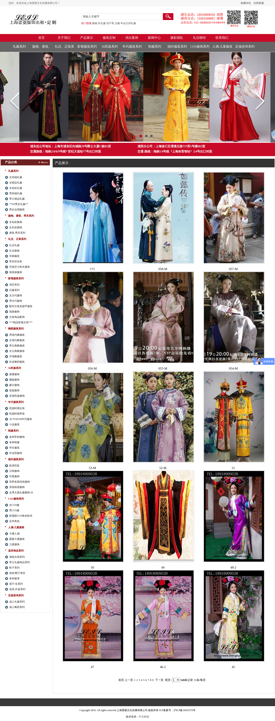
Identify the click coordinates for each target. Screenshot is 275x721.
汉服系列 (14, 290)
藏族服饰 (14, 379)
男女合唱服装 (17, 209)
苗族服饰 (14, 390)
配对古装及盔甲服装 (20, 306)
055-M (163, 368)
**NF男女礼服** (18, 204)
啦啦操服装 (15, 272)
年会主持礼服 (128, 23)
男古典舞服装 (17, 345)
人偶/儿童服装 (222, 46)
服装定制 (109, 37)
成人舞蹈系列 (17, 607)
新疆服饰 (14, 374)
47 (92, 667)
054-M (233, 368)
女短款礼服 (15, 188)
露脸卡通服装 (17, 539)
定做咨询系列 (245, 46)
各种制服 (14, 442)
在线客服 (259, 3)
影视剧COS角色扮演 (20, 515)
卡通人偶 (14, 533)
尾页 (168, 680)
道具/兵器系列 (17, 589)
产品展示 (86, 37)
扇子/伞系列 (16, 583)
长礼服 (102, 23)
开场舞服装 (15, 356)
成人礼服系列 (17, 601)
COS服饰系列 (199, 46)
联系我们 (221, 37)
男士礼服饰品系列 (19, 562)
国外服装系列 (177, 46)
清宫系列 (14, 284)
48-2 (233, 567)
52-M (162, 468)
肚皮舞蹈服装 (17, 361)
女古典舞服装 (17, 351)
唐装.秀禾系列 (17, 232)
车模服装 (14, 256)
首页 (41, 37)
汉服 (117, 23)
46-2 (163, 667)
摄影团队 (176, 37)
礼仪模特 (199, 37)
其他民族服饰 (17, 395)
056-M (92, 368)
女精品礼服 (15, 182)
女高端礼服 (15, 177)
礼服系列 (19, 46)
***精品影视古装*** (20, 322)
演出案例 (131, 37)
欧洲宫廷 (14, 465)
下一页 (159, 680)
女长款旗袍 (15, 227)
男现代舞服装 (17, 334)
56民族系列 (110, 46)
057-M (233, 269)
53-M (92, 468)
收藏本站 (246, 3)
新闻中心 (154, 37)
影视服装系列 (87, 46)
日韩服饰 (14, 470)
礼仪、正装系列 (64, 48)
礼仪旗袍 (14, 250)
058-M (163, 269)
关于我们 (64, 37)
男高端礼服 (15, 193)
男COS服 (14, 510)
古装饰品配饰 (17, 317)
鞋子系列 (14, 567)
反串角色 (14, 521)
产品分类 (11, 162)
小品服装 (14, 424)
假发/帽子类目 (17, 573)
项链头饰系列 (17, 556)
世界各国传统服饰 (19, 481)
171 (92, 269)
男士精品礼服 (17, 198)
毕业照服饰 (15, 453)
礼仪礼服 (14, 245)
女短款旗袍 (15, 222)
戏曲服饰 (14, 311)
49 (163, 567)
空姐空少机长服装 (19, 266)
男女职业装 (15, 261)
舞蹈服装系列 (16, 328)
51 (233, 468)
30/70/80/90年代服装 (20, 419)
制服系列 (154, 46)
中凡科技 (144, 716)
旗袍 (94, 23)
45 (233, 667)
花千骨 (110, 23)
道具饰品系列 (16, 550)
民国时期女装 (17, 408)
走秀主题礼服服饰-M (21, 492)
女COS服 (14, 505)
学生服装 (14, 447)
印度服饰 (14, 476)
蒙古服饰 (14, 385)
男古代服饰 (15, 300)
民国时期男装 (17, 413)
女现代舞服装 (17, 340)
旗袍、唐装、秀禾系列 (42, 48)
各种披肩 (14, 578)
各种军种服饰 (17, 436)
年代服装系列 (132, 46)
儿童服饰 (14, 544)
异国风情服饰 (17, 487)
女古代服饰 (15, 295)
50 (92, 567)
